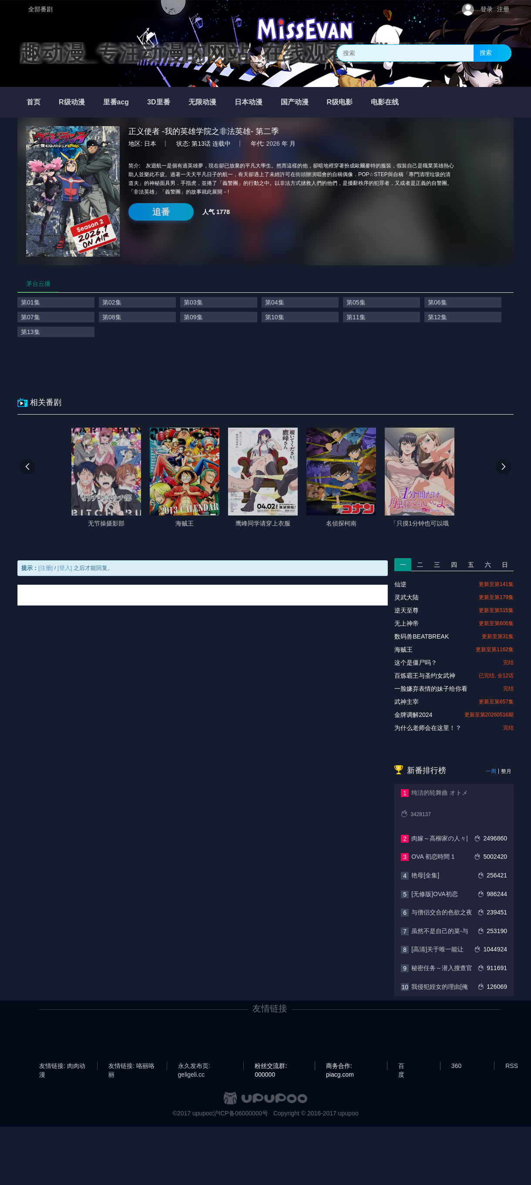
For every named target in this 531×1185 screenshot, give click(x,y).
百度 (401, 1066)
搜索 (486, 52)
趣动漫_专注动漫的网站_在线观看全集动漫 (228, 53)
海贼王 (403, 649)
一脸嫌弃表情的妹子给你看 (430, 688)
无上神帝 (406, 623)
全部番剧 (40, 9)
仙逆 (400, 584)
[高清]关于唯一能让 (437, 949)
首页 (33, 102)
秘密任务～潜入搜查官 (441, 967)
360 (456, 1065)
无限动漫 (202, 102)
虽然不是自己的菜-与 (439, 930)
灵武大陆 (406, 597)
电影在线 (385, 102)
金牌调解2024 (413, 714)
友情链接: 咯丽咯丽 (131, 1066)
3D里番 (158, 102)
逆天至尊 (406, 610)
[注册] (45, 568)
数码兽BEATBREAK (421, 636)
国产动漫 (295, 102)
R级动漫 (72, 102)
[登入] (64, 568)
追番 (161, 212)
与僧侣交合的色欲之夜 (441, 912)
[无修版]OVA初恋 (434, 893)
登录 (487, 9)
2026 (273, 144)
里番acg (116, 102)
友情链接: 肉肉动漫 (62, 1066)
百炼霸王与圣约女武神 (424, 675)
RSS (511, 1065)
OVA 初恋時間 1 (432, 856)
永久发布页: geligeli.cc (194, 1066)
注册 (503, 9)
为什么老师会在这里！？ (427, 727)
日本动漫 (248, 102)
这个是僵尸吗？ (415, 662)
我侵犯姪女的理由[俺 (439, 986)
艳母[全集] (425, 875)
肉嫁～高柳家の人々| (439, 838)
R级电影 (340, 102)
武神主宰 (406, 701)
